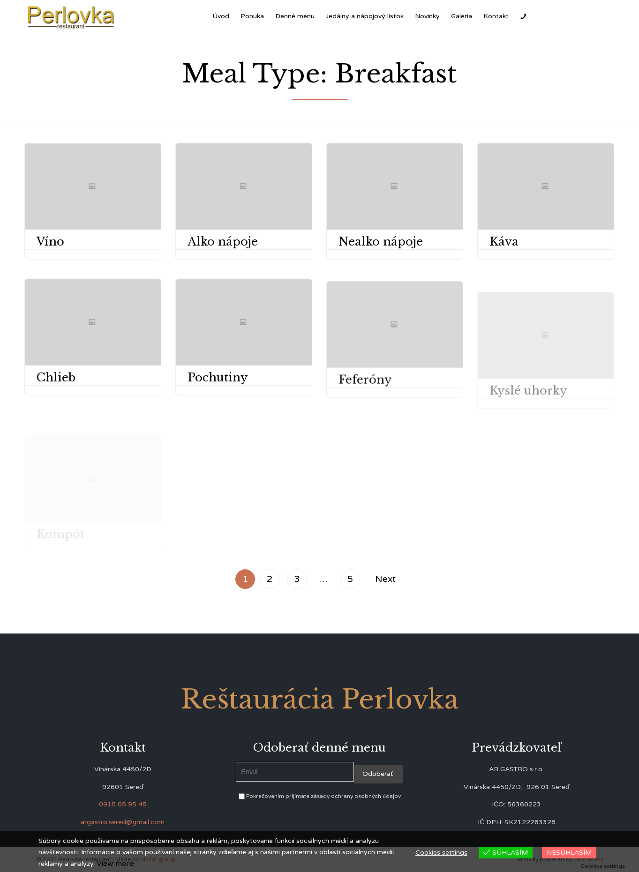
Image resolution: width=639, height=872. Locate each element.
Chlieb (56, 377)
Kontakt (496, 16)
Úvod (220, 16)
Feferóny (364, 397)
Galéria (461, 16)
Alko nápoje (223, 241)
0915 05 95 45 (123, 804)
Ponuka (252, 16)
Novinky (427, 16)
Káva (504, 241)
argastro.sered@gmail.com (123, 822)
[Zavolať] (523, 16)
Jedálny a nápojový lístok (365, 16)
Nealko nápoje (380, 241)
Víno (50, 241)
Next (385, 579)
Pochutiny (218, 389)
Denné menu (295, 16)
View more (115, 863)
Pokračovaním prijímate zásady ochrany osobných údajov (320, 796)
